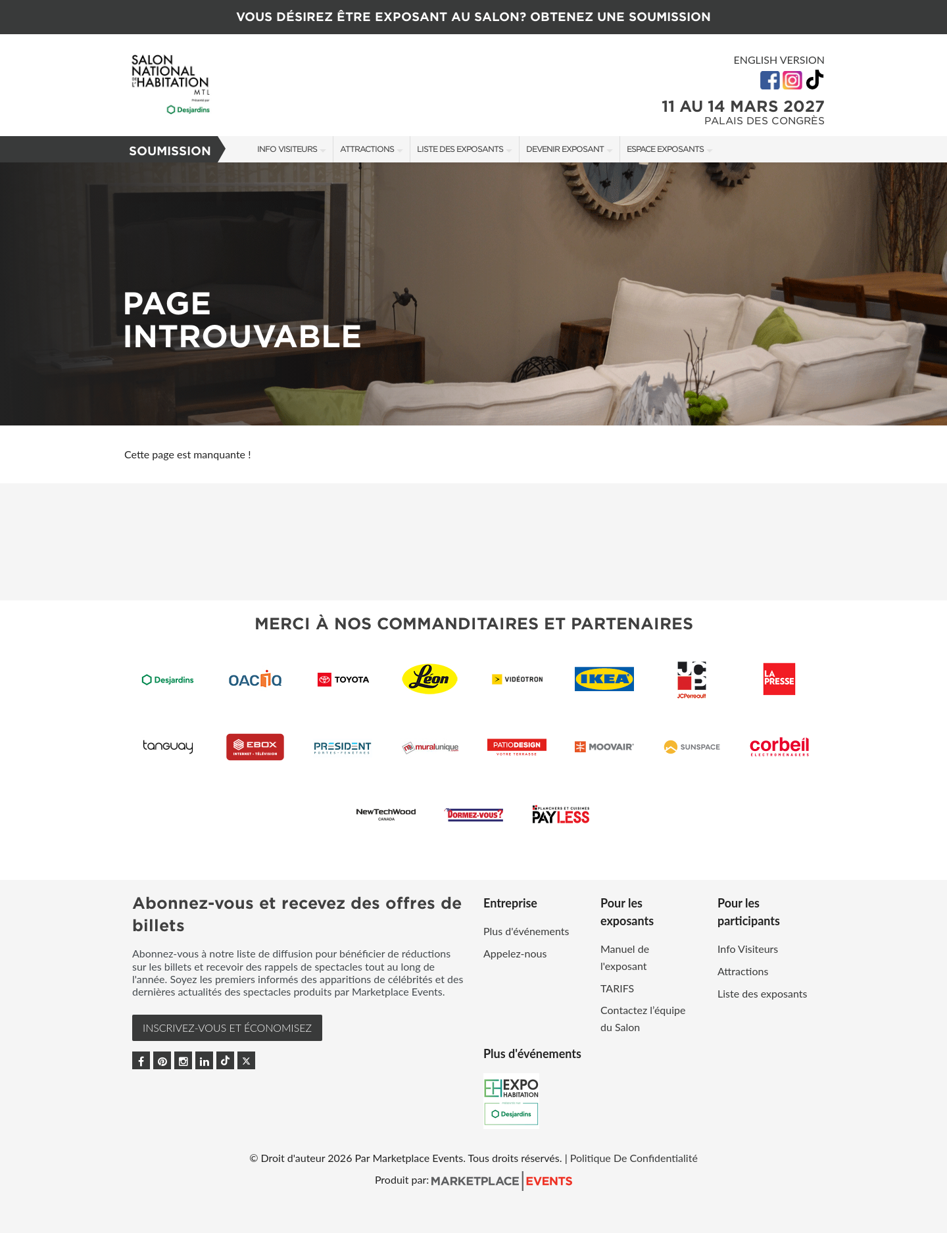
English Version (779, 59)
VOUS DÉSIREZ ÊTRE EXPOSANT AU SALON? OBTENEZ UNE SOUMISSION (473, 17)
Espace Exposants (665, 149)
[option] (473, 293)
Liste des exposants (460, 149)
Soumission (170, 151)
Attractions (367, 149)
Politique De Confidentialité (634, 1157)
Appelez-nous (514, 953)
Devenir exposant (565, 149)
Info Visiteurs (287, 149)
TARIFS (617, 988)
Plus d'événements (526, 931)
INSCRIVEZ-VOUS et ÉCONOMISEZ (227, 1027)
